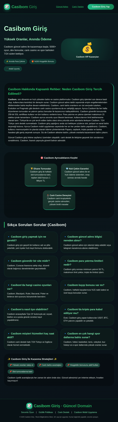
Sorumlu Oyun (27, 412)
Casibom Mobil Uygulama (85, 412)
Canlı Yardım (78, 7)
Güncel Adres (62, 7)
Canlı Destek (63, 412)
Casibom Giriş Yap (101, 7)
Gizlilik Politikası (46, 412)
